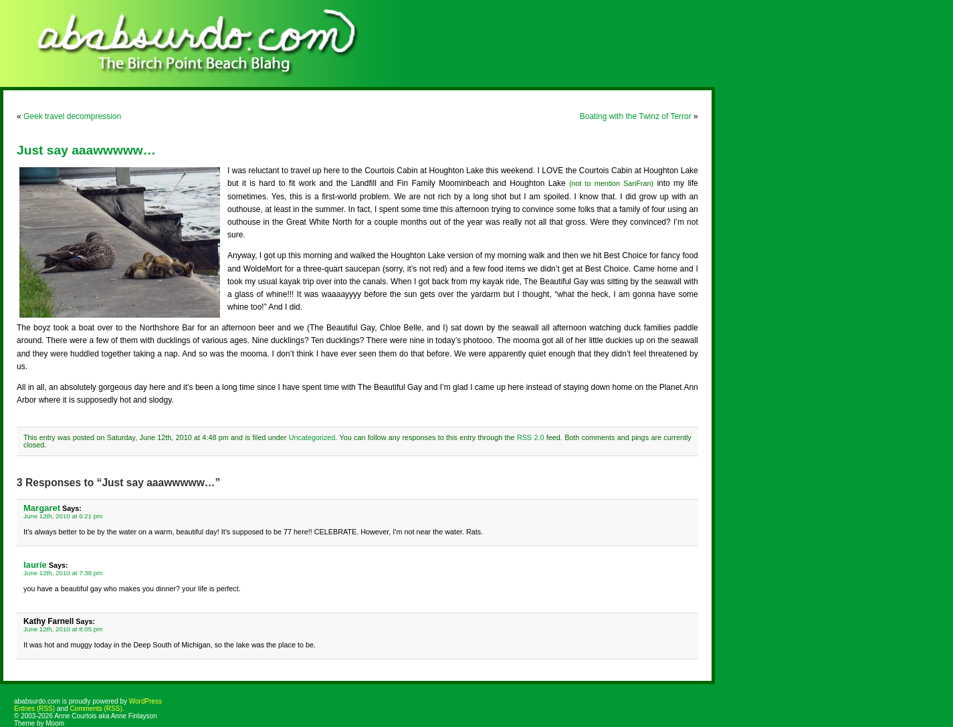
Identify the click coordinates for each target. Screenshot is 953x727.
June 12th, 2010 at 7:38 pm (62, 573)
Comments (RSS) (96, 708)
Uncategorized (312, 437)
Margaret (41, 508)
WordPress (145, 701)
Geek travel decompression (72, 116)
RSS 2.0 (530, 437)
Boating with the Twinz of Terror (636, 116)
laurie (35, 565)
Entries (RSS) (34, 708)
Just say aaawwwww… (86, 150)
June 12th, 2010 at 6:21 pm (62, 516)
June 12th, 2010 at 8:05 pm (62, 629)
